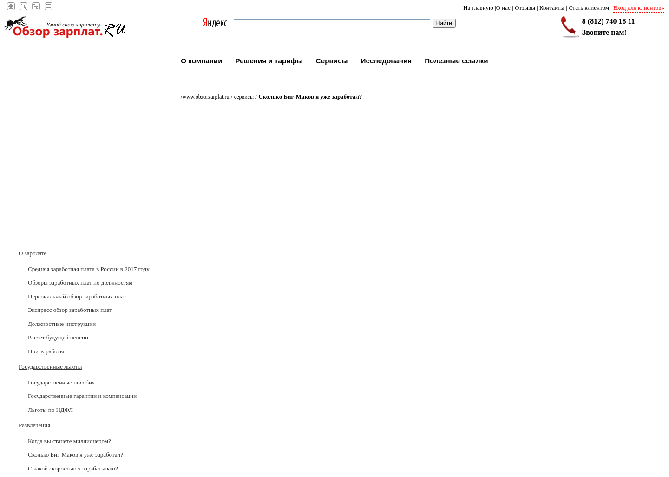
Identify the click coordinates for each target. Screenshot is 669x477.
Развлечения (34, 425)
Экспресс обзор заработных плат (70, 309)
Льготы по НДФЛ (50, 409)
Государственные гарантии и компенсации (82, 395)
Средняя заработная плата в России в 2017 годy (89, 268)
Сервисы (332, 61)
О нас (503, 7)
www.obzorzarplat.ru (205, 96)
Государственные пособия (61, 382)
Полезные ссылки (456, 61)
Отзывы (525, 7)
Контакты (551, 7)
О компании (201, 61)
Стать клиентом (589, 7)
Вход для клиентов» (638, 7)
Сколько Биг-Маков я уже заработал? (75, 454)
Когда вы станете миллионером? (69, 440)
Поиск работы (46, 351)
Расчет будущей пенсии (58, 337)
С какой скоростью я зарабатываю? (73, 468)
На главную (478, 7)
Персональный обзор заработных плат (77, 296)
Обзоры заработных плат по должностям (80, 282)
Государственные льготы (50, 366)
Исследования (386, 61)
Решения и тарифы (269, 61)
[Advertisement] (77, 188)
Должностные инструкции (62, 323)
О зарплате (32, 253)
